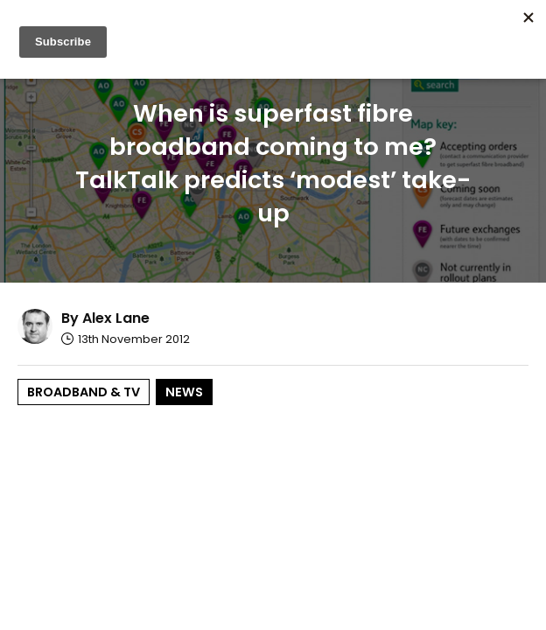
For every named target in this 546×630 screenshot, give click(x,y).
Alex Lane (116, 318)
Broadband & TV (83, 392)
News (184, 392)
